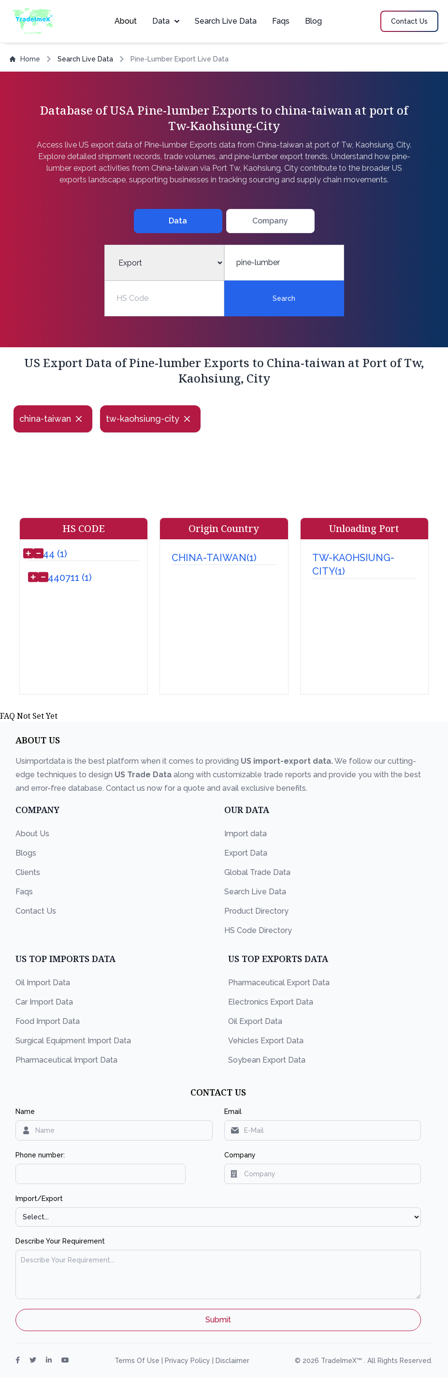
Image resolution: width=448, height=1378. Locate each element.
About (126, 21)
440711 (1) (70, 577)
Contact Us (35, 911)
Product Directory (256, 911)
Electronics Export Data (270, 1002)
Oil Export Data (255, 1021)
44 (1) (55, 554)
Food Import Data (47, 1021)
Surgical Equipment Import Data (73, 1040)
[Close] (79, 419)
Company (240, 1155)
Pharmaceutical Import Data (66, 1060)
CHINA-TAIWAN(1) (214, 557)
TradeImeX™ (342, 1360)
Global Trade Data (257, 872)
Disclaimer (232, 1360)
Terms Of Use (138, 1360)
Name (25, 1111)
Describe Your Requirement (60, 1241)
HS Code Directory (258, 930)
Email (233, 1111)
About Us (32, 833)
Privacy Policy (188, 1360)
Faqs (280, 21)
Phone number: (40, 1155)
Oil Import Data (42, 982)
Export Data (245, 853)
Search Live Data (226, 21)
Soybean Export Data (266, 1060)
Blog (313, 21)
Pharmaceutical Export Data (279, 982)
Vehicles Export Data (265, 1040)
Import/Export (39, 1198)
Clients (27, 872)
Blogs (25, 853)
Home (25, 59)
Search (284, 298)
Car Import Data (44, 1002)
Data (165, 21)
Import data (245, 833)
